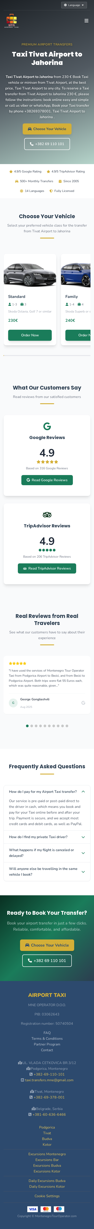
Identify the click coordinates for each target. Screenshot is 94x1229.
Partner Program (47, 1044)
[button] (27, 726)
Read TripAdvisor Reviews (47, 568)
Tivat (47, 1133)
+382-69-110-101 (49, 1074)
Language (74, 5)
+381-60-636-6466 (49, 1114)
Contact (47, 1050)
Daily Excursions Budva (47, 1180)
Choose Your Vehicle (47, 129)
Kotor (47, 1144)
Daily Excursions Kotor (47, 1186)
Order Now (30, 335)
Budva (47, 1138)
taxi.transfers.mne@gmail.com (49, 1080)
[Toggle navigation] (86, 20)
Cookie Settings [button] (47, 1196)
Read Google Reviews (47, 480)
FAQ (47, 1032)
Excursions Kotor (47, 1171)
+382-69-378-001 (49, 1097)
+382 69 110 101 (47, 144)
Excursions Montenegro (47, 1154)
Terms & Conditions (47, 1038)
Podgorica (47, 1127)
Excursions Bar (47, 1159)
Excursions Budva (47, 1165)
